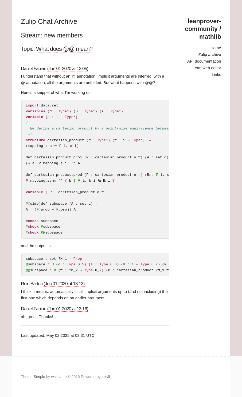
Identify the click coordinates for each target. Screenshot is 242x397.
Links (216, 74)
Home (215, 47)
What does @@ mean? (64, 48)
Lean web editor (207, 68)
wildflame (59, 377)
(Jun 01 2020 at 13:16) (67, 308)
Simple (40, 377)
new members (63, 35)
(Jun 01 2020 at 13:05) (67, 68)
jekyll (106, 377)
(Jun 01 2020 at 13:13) (64, 283)
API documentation (204, 61)
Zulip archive (209, 54)
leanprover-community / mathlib (203, 29)
